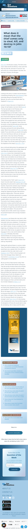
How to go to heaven (11, 15)
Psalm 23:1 (11, 101)
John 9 (23, 107)
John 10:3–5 (4, 153)
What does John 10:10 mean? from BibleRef (14, 418)
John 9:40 (20, 130)
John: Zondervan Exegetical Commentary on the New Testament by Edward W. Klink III (14, 366)
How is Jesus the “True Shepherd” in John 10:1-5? (14, 399)
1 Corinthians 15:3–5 (13, 257)
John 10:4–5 (13, 299)
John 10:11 (13, 291)
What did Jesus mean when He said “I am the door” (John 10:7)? (14, 391)
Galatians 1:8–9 (5, 253)
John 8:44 (3, 234)
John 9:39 (15, 126)
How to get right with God (12, 17)
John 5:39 (3, 214)
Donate (14, 2)
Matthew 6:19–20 (20, 182)
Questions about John (14, 433)
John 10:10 (3, 64)
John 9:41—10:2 (20, 143)
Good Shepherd (20, 95)
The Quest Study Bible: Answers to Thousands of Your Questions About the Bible (14, 372)
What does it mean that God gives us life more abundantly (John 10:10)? (14, 387)
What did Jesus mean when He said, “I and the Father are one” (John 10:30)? (14, 395)
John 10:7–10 (14, 168)
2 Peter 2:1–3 (16, 282)
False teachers (4, 218)
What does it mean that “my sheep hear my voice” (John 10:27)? (13, 404)
